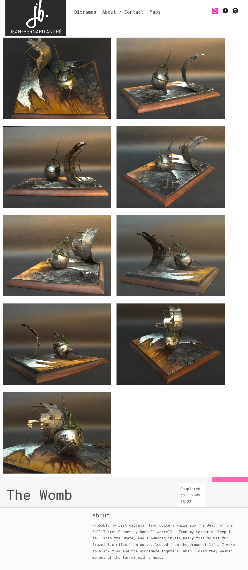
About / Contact (123, 12)
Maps (155, 12)
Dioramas (85, 12)
